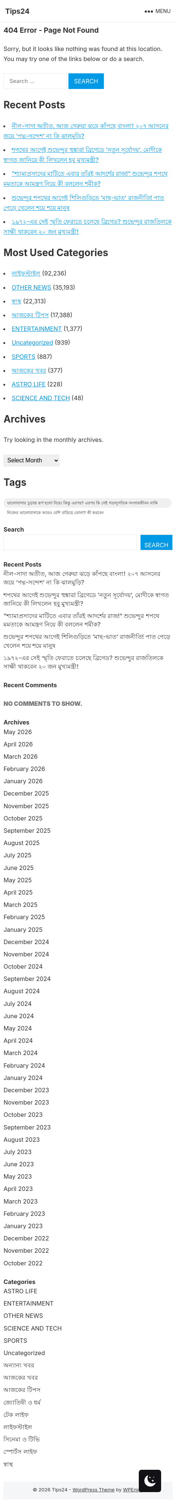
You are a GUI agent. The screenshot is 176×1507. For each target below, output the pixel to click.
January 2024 (22, 1077)
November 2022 (26, 1250)
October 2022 (22, 1263)
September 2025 (27, 830)
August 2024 (21, 991)
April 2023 (18, 1188)
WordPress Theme (94, 1489)
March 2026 (20, 756)
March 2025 (20, 904)
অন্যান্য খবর (18, 1365)
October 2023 (22, 1114)
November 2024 (26, 954)
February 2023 (24, 1213)
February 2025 (24, 917)
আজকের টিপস (30, 315)
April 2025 (17, 892)
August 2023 (21, 1139)
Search (13, 529)
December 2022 (26, 1238)
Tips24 (17, 11)
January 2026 (22, 781)
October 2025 (22, 818)
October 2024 (22, 966)
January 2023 (22, 1226)
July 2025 (17, 855)
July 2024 (17, 1003)
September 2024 (27, 978)
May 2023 (17, 1176)
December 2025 (26, 793)
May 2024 (17, 1028)
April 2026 (18, 744)
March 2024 (20, 1053)
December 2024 (26, 942)
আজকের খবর (29, 370)
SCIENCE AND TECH (41, 398)
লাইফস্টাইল (26, 273)
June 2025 (18, 868)
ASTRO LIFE (28, 384)
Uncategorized (32, 342)
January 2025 (22, 929)
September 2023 (27, 1127)
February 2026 (24, 768)
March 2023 (20, 1201)
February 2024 (24, 1065)
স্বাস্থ (16, 301)
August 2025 (21, 843)
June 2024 (18, 1016)
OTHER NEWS (31, 287)
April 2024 (18, 1040)
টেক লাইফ (16, 1414)
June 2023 (18, 1164)
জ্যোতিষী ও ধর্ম (22, 1402)
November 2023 (26, 1102)
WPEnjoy (133, 1489)
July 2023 (17, 1152)
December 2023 (26, 1090)
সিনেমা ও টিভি (21, 1439)
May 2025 (17, 880)
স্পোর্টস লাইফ (20, 1451)
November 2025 (26, 806)
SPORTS (23, 356)
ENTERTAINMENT (37, 328)
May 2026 (17, 732)
